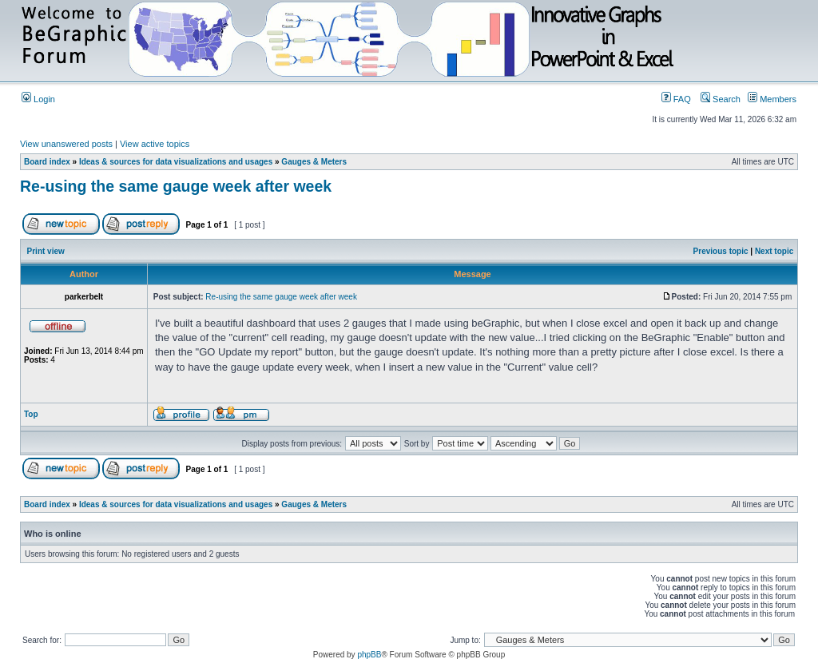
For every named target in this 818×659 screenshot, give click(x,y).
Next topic (774, 251)
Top (31, 414)
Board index (47, 161)
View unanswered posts (66, 144)
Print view (46, 251)
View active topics (154, 144)
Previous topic (721, 251)
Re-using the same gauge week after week (176, 186)
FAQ (676, 99)
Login (38, 99)
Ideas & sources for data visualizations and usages (175, 161)
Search (721, 99)
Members (772, 99)
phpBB (369, 654)
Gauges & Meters (314, 161)
